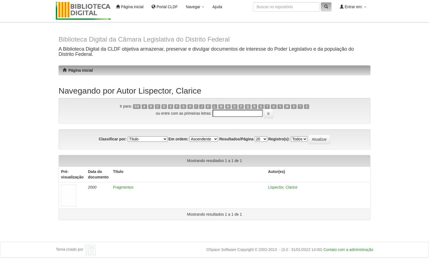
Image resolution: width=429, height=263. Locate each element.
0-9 (137, 106)
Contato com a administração (348, 249)
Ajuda (217, 7)
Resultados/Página (236, 139)
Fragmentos (123, 187)
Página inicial (129, 6)
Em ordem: (178, 139)
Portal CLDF (165, 6)
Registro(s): (279, 139)
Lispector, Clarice (282, 187)
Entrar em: (353, 6)
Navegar (195, 7)
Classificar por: (113, 139)
